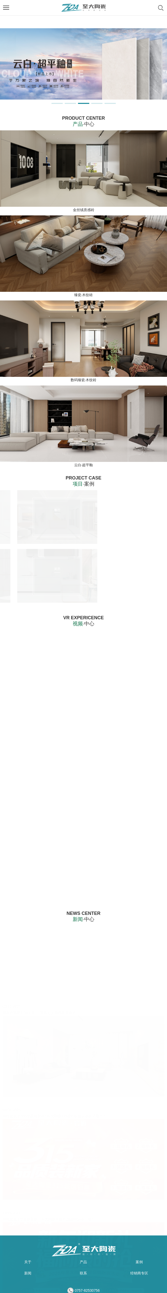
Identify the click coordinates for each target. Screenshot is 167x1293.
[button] (57, 103)
